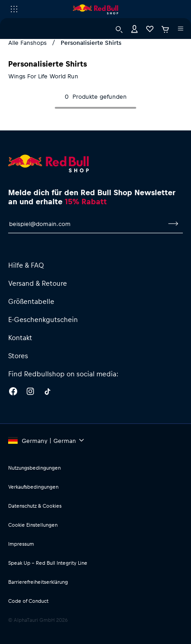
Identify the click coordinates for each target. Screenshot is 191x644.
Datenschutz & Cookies (35, 505)
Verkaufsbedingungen (33, 486)
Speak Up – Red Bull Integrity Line (47, 562)
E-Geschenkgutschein (43, 319)
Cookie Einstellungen (32, 524)
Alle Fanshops (27, 42)
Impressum (21, 543)
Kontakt (20, 337)
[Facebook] (13, 392)
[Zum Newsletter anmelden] (173, 223)
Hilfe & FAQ (26, 264)
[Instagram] (30, 392)
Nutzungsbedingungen (34, 467)
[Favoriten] (150, 28)
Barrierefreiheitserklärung (38, 581)
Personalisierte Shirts (91, 42)
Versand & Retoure (37, 283)
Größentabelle (31, 301)
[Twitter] (48, 392)
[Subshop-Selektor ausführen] (14, 9)
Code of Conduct (28, 600)
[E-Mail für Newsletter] (86, 223)
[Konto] (134, 28)
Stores (18, 355)
